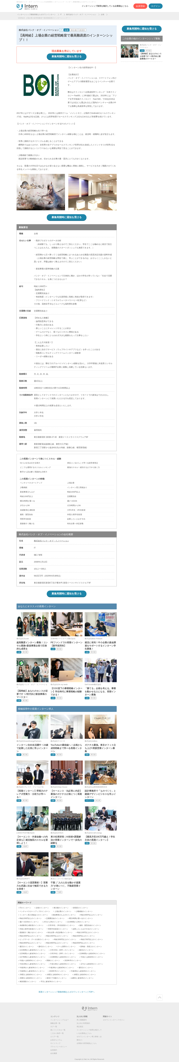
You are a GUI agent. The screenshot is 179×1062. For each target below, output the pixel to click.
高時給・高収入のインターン (91, 947)
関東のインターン (53, 960)
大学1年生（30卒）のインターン (62, 950)
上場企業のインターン (63, 911)
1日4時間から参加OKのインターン (33, 950)
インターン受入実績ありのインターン (34, 915)
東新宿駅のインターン (28, 982)
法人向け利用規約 (83, 1023)
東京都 (74, 30)
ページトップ (160, 998)
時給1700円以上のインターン (92, 939)
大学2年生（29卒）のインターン (62, 953)
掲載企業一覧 (55, 1023)
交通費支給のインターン (55, 918)
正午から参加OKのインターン (92, 964)
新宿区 (82, 30)
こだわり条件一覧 (57, 1033)
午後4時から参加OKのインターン (83, 971)
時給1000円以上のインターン (91, 915)
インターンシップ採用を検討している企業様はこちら (105, 6)
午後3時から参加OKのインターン (32, 971)
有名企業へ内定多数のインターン (59, 932)
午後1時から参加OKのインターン (32, 968)
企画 (102, 14)
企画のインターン (42, 908)
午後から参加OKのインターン (31, 960)
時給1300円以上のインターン (31, 936)
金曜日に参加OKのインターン (82, 978)
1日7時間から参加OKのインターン (33, 957)
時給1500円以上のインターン (84, 936)
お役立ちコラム (56, 1040)
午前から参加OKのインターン (92, 957)
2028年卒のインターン (57, 971)
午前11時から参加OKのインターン (63, 964)
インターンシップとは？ (59, 1020)
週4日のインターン (45, 947)
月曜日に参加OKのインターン (31, 975)
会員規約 (53, 1050)
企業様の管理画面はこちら (87, 1043)
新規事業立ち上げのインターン (64, 915)
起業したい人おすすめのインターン (86, 929)
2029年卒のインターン (73, 960)
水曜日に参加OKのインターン (85, 975)
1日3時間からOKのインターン (78, 922)
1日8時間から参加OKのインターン (63, 957)
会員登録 (140, 6)
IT (61, 14)
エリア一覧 (54, 1037)
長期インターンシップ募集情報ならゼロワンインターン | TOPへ (67, 992)
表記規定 (80, 1027)
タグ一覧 (53, 1027)
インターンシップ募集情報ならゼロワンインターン (36, 14)
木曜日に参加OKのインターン (31, 978)
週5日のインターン (86, 968)
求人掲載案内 (82, 1020)
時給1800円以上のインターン (31, 943)
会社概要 (53, 1053)
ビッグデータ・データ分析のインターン (35, 939)
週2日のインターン (27, 947)
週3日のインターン (86, 950)
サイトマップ (55, 1043)
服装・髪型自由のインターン (90, 925)
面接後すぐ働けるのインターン (31, 932)
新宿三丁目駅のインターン (57, 978)
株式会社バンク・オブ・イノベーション (81, 14)
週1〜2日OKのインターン (29, 922)
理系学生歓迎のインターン (58, 929)
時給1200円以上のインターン (31, 918)
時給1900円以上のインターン (57, 943)
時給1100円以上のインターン (88, 932)
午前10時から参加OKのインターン (33, 964)
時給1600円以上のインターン (65, 939)
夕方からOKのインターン (52, 922)
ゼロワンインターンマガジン (114, 1020)
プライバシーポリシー (58, 1047)
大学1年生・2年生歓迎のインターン (61, 925)
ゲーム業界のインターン (66, 947)
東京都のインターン (61, 908)
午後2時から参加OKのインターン (61, 968)
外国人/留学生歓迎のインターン (31, 929)
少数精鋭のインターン (84, 911)
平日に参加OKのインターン (51, 982)
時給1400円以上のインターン (57, 936)
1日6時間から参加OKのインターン (92, 953)
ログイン (155, 6)
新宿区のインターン (80, 908)
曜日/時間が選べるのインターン (81, 918)
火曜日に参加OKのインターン (58, 975)
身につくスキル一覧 (57, 1030)
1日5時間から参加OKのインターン (33, 953)
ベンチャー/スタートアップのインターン (35, 911)
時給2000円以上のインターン (84, 943)
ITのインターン (25, 908)
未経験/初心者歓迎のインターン (31, 925)
